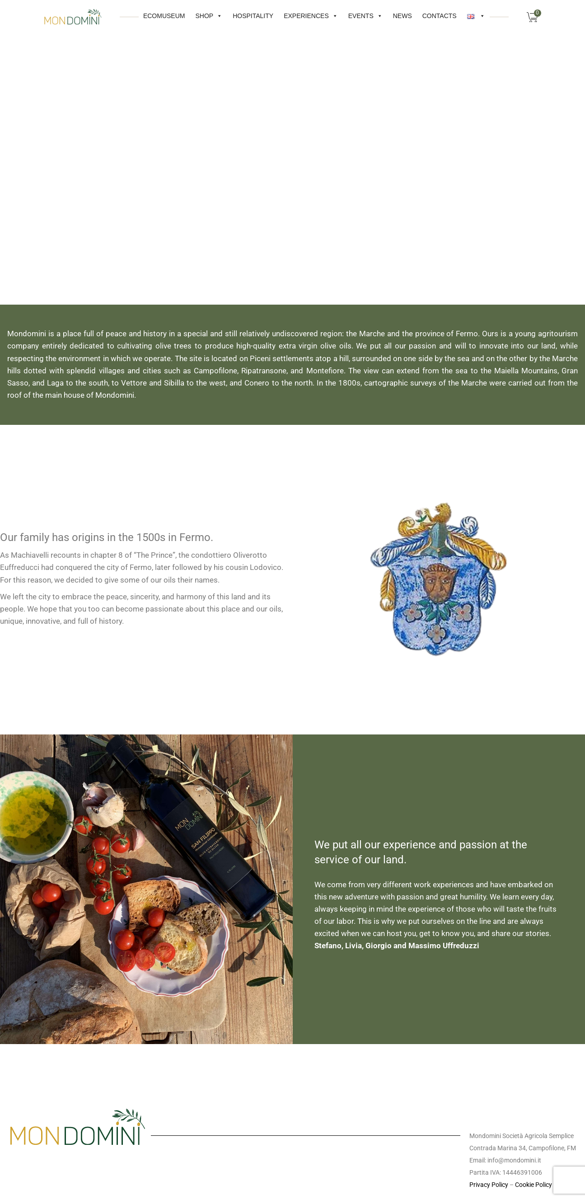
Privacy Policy (488, 1184)
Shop (180, 15)
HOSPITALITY (224, 15)
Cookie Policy (533, 1184)
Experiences (282, 15)
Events (336, 15)
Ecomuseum (135, 15)
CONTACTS (410, 15)
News (373, 15)
